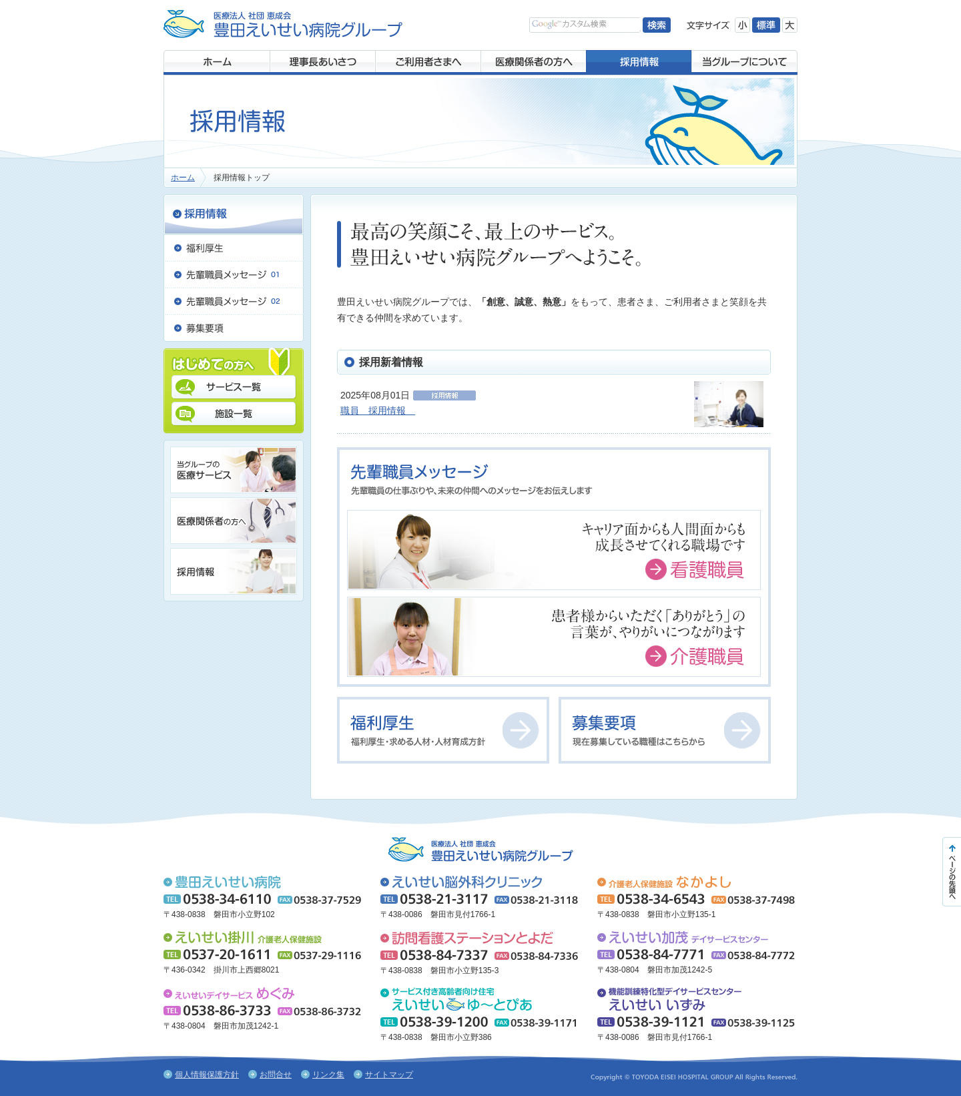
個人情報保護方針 (207, 1074)
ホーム (183, 177)
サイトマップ (389, 1074)
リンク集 (328, 1074)
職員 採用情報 (377, 410)
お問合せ (276, 1074)
